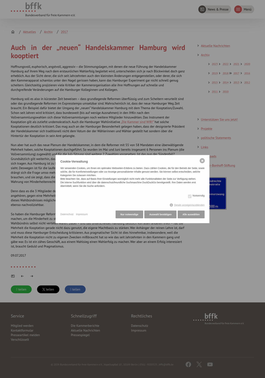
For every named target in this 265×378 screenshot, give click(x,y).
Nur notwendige (129, 214)
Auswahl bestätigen (160, 214)
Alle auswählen (191, 214)
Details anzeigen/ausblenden (189, 205)
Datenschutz (67, 214)
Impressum (82, 214)
